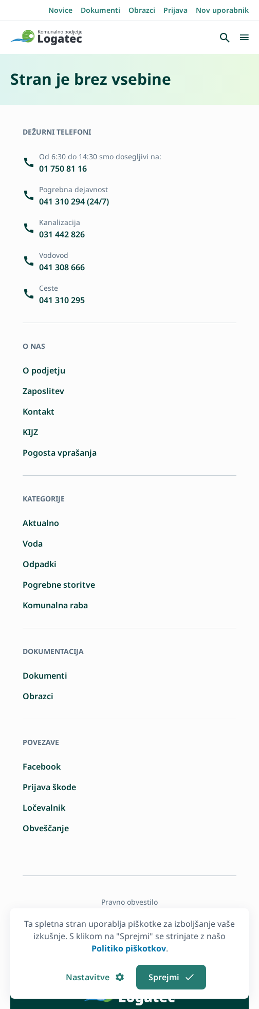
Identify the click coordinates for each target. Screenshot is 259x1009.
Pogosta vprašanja (60, 452)
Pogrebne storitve (59, 584)
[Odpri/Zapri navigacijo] (244, 37)
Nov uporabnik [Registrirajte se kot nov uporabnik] (222, 10)
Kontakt (38, 411)
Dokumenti (100, 10)
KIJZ (30, 432)
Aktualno (41, 523)
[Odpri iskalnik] (224, 37)
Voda (33, 543)
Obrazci (141, 10)
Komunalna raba (55, 605)
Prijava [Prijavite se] (175, 10)
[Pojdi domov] (46, 37)
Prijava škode (49, 787)
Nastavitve (95, 977)
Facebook (42, 766)
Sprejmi (171, 977)
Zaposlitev (43, 391)
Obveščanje (46, 828)
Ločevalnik (44, 807)
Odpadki (40, 564)
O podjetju (44, 370)
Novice (60, 10)
